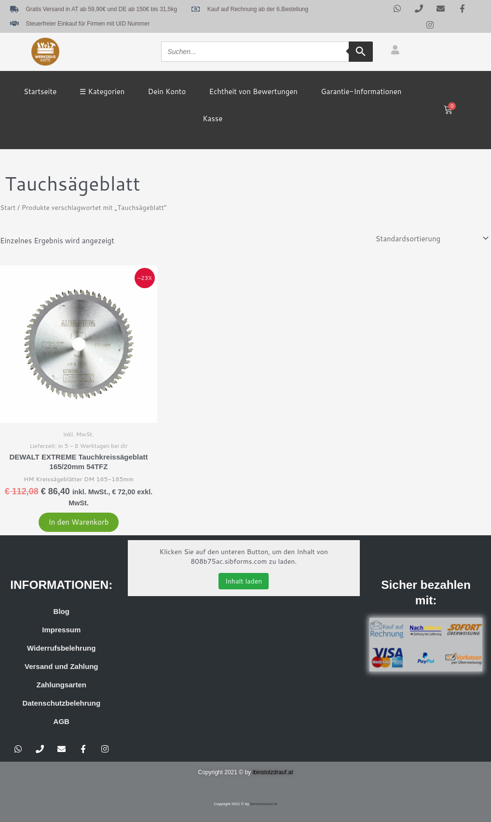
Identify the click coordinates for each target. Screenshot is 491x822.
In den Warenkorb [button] (78, 522)
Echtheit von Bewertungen (253, 91)
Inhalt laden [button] (243, 581)
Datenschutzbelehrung (61, 703)
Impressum (61, 630)
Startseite (40, 91)
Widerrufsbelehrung (61, 648)
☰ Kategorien (102, 91)
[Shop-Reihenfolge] (431, 238)
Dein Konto (167, 91)
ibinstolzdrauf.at (272, 772)
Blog (61, 611)
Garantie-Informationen (361, 91)
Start (7, 207)
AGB (61, 721)
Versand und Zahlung (61, 666)
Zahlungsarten (61, 685)
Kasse (212, 118)
